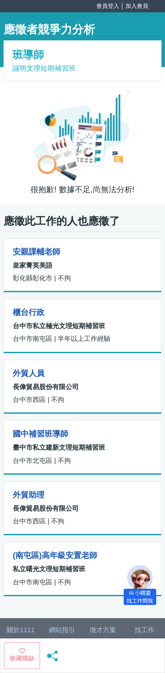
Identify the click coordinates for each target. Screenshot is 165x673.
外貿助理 (28, 494)
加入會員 (136, 6)
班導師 (28, 55)
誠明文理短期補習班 (44, 68)
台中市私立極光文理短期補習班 (59, 325)
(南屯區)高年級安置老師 (55, 555)
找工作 (144, 630)
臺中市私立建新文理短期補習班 (59, 447)
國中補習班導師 (40, 434)
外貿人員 (28, 373)
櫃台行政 (28, 312)
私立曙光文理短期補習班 (49, 569)
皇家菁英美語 (32, 265)
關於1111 (20, 630)
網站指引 (62, 630)
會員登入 (107, 6)
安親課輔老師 (36, 251)
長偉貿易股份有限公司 (46, 386)
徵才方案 (103, 630)
